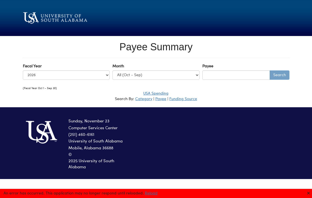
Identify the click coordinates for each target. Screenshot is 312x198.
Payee (207, 66)
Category (143, 99)
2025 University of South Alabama (91, 164)
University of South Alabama (95, 141)
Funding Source (183, 99)
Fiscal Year (32, 66)
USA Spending (156, 93)
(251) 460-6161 (81, 135)
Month (118, 66)
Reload (151, 193)
